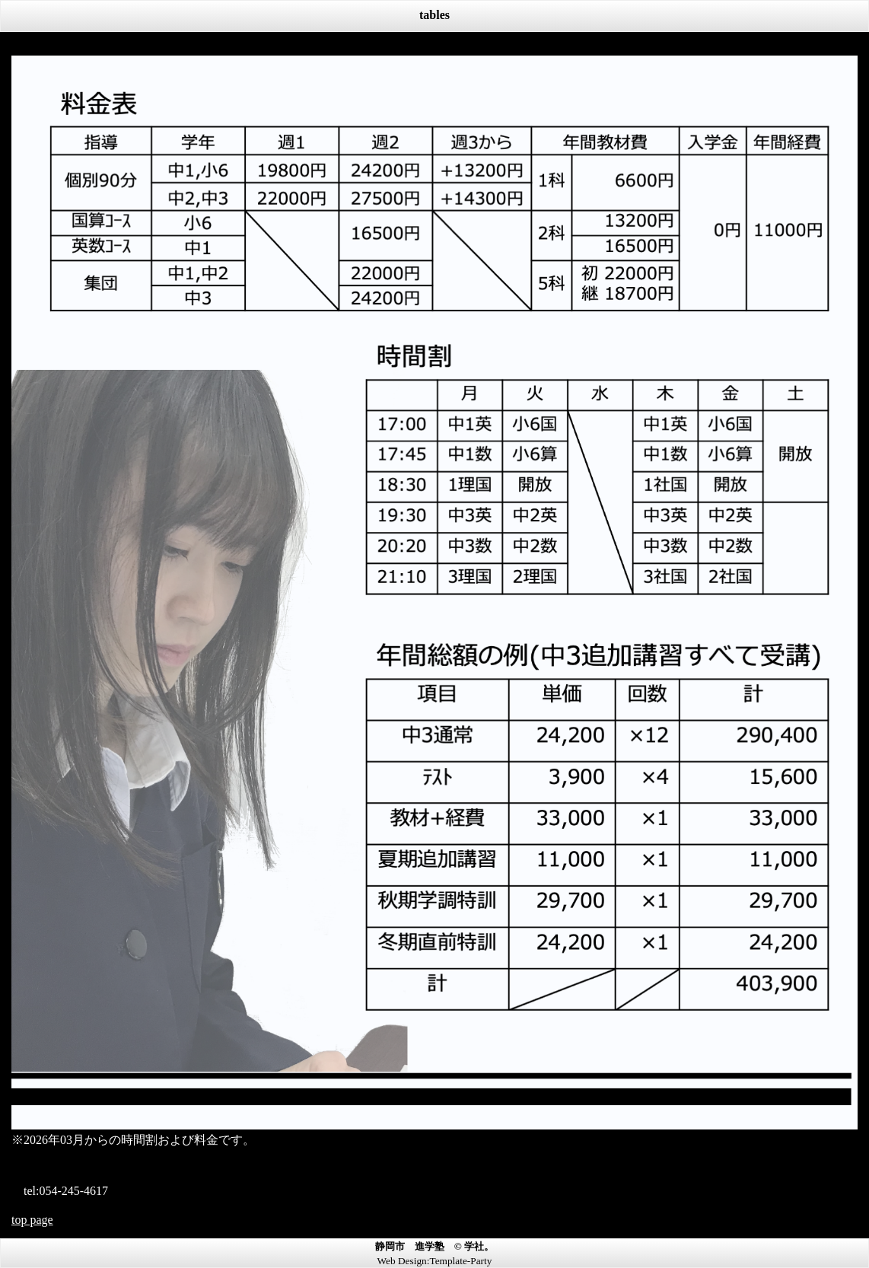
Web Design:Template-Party (434, 1260)
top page (32, 1219)
